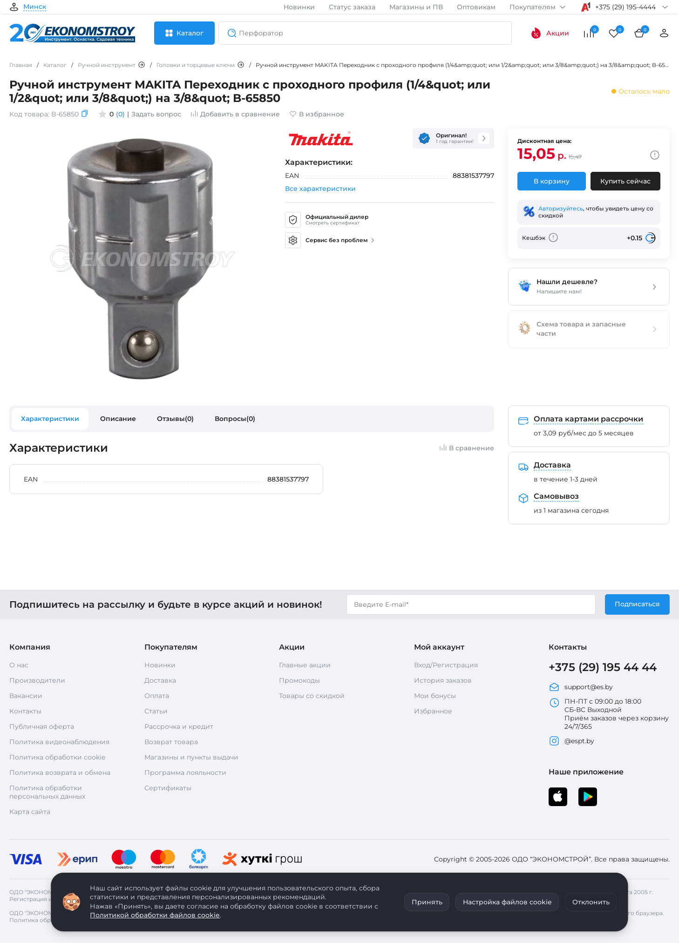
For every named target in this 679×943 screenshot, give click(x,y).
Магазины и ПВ (416, 7)
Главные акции (305, 665)
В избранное (316, 114)
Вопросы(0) (235, 418)
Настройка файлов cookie (507, 902)
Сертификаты (167, 788)
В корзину (552, 181)
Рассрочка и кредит (178, 726)
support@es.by (581, 686)
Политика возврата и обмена (59, 772)
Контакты (25, 711)
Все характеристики (320, 188)
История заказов (443, 680)
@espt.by (571, 740)
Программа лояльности (185, 772)
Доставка (160, 680)
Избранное (433, 711)
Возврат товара (171, 742)
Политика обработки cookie (57, 757)
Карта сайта (29, 811)
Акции (549, 33)
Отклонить (591, 902)
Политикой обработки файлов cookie (155, 915)
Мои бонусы (435, 696)
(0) (120, 114)
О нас (18, 665)
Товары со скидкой (312, 696)
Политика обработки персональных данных (47, 792)
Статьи (156, 711)
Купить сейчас (625, 181)
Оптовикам (476, 7)
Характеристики (50, 418)
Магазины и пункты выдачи (191, 757)
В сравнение (466, 448)
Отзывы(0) (175, 418)
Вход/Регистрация (446, 665)
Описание (118, 418)
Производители (37, 680)
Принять (427, 902)
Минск (34, 7)
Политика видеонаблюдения (59, 742)
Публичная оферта (41, 726)
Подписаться (637, 604)
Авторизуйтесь (560, 208)
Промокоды (299, 680)
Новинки (299, 7)
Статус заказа (352, 7)
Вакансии (25, 696)
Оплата (156, 696)
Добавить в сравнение (235, 114)
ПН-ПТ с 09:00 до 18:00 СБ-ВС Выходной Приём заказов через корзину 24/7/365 (609, 714)
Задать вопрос (156, 114)
